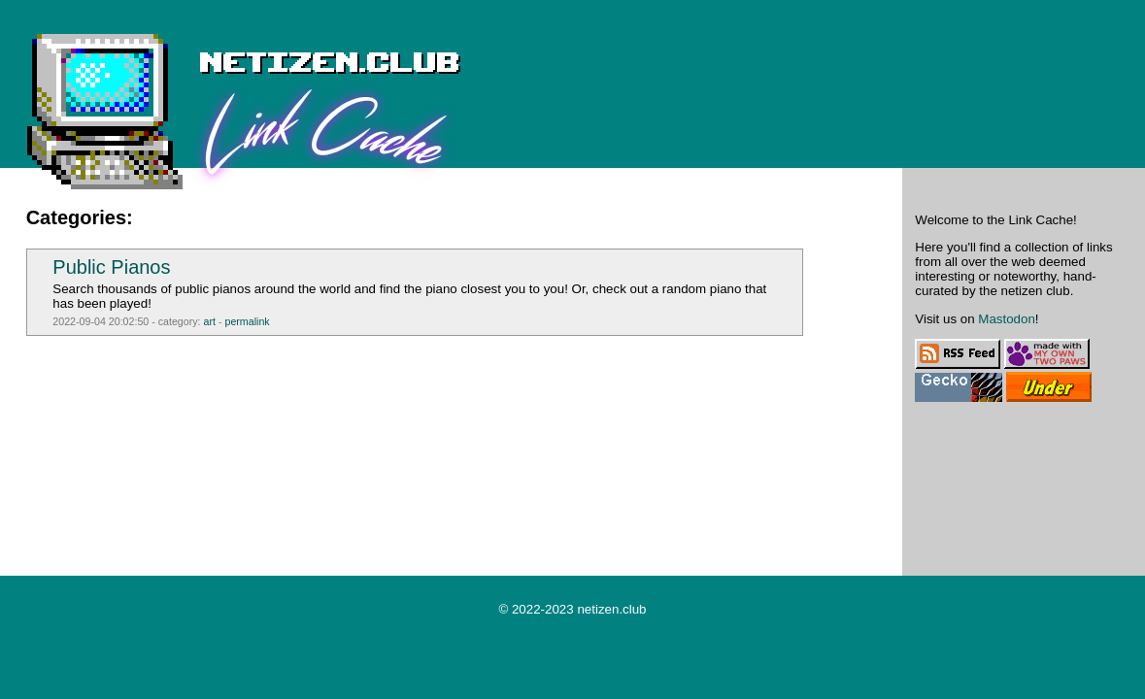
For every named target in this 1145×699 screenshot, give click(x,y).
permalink (246, 321)
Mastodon (1006, 319)
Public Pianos (111, 267)
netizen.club (611, 609)
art (210, 321)
